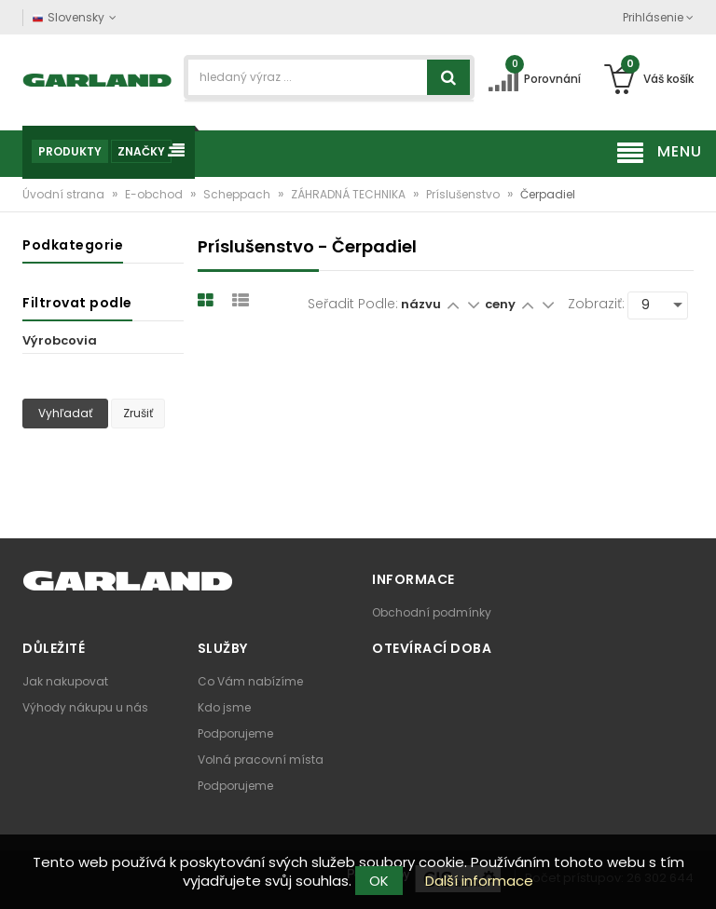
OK (379, 880)
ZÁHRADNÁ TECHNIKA (349, 194)
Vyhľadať (65, 413)
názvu (421, 304)
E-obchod (155, 194)
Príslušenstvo (464, 194)
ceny (501, 304)
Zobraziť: (596, 303)
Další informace (479, 880)
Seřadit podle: (353, 303)
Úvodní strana (64, 194)
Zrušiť (138, 413)
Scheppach (238, 194)
